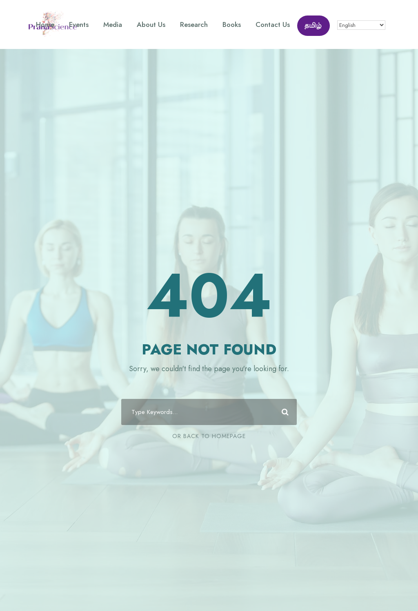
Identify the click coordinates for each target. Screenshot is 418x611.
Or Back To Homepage (209, 436)
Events (79, 24)
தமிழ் (313, 25)
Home (45, 24)
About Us (151, 24)
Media (112, 24)
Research (194, 24)
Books (231, 24)
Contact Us (273, 24)
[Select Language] (361, 25)
